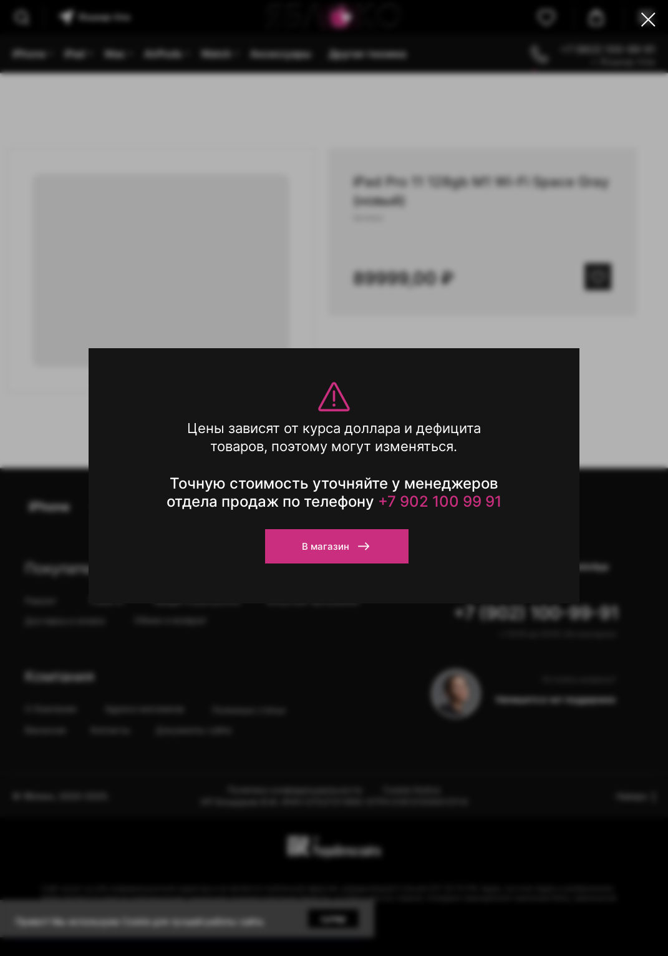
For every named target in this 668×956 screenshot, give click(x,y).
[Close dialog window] (648, 19)
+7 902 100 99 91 (439, 501)
